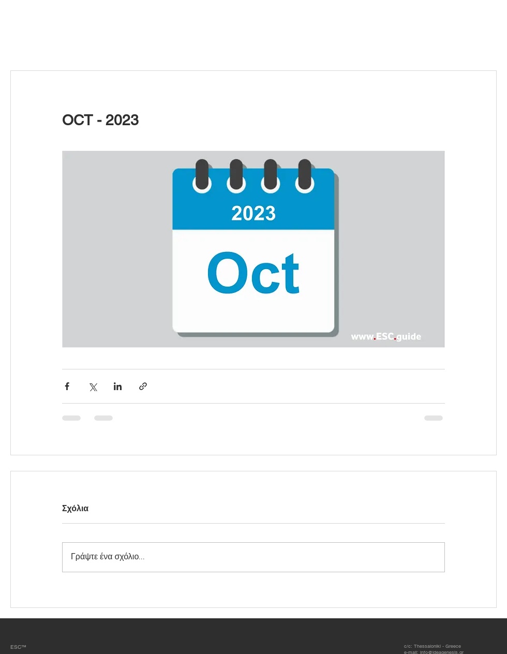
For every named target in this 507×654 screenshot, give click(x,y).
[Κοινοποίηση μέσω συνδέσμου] (143, 386)
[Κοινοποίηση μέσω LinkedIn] (118, 386)
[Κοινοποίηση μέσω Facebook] (67, 386)
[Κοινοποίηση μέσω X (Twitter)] (92, 386)
